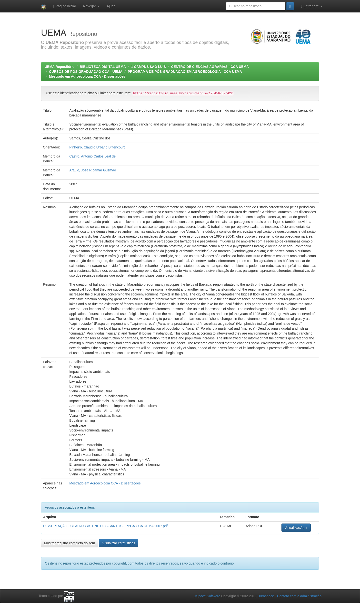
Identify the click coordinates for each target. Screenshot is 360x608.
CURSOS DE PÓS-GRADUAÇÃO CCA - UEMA (85, 71)
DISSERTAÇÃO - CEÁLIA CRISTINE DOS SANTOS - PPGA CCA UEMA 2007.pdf (105, 526)
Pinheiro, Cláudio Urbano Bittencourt (97, 147)
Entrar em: (312, 6)
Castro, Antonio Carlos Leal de (92, 156)
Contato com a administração (299, 596)
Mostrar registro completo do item (69, 543)
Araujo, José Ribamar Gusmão (92, 170)
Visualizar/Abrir (296, 528)
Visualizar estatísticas (118, 543)
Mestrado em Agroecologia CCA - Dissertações (87, 76)
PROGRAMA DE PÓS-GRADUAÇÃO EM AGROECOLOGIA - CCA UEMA (185, 71)
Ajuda (111, 6)
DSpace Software (207, 596)
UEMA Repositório (59, 67)
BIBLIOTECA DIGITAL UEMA (103, 67)
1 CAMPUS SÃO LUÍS (148, 67)
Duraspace (266, 596)
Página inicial (64, 6)
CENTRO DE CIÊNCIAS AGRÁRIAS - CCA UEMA (210, 67)
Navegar (91, 6)
